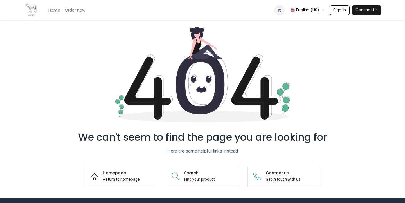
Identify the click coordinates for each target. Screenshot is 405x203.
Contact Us (367, 10)
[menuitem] (54, 10)
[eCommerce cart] (279, 10)
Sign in (339, 10)
